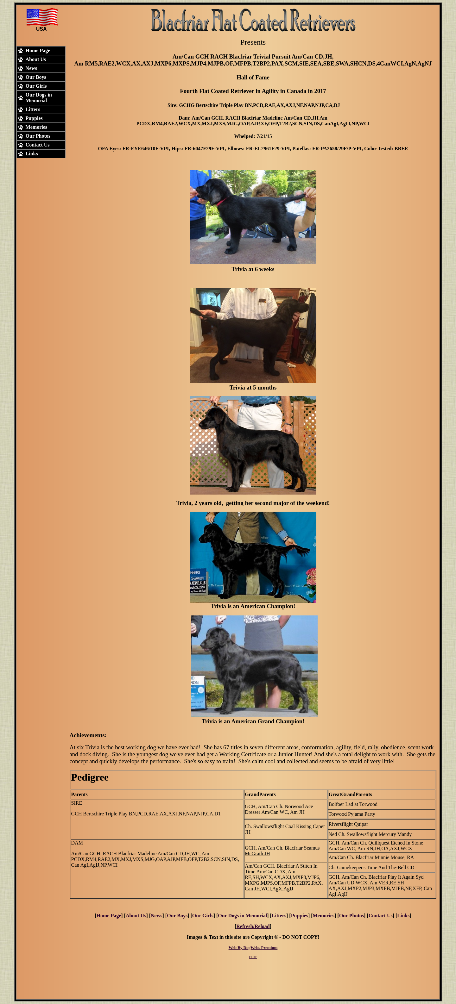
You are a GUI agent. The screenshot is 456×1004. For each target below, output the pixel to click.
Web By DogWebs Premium (253, 947)
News (156, 915)
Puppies (299, 915)
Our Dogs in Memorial (242, 915)
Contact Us (381, 915)
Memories (323, 915)
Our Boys (177, 915)
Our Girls (202, 915)
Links (403, 915)
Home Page (109, 915)
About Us (136, 915)
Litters (279, 915)
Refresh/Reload (252, 926)
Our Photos (351, 915)
